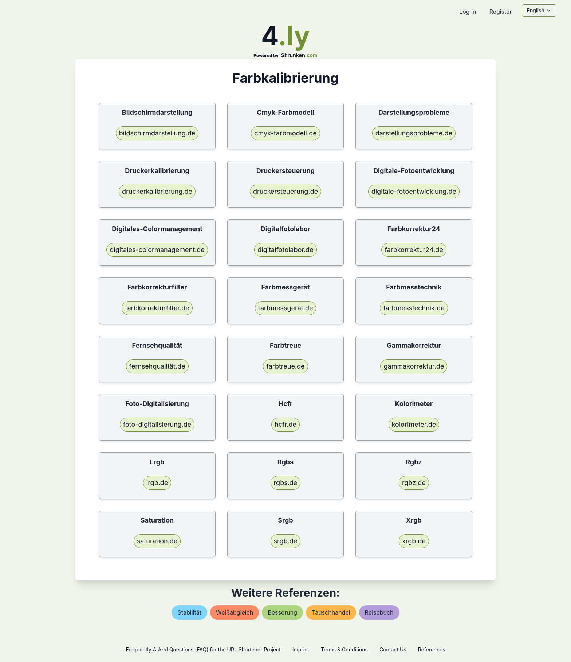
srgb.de (286, 541)
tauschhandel (331, 612)
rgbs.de (286, 482)
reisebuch (379, 612)
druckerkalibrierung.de (157, 191)
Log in (467, 11)
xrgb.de (414, 541)
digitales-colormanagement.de (157, 249)
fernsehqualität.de (157, 366)
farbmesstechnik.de (414, 308)
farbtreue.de (285, 366)
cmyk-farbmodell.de (285, 133)
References (431, 649)
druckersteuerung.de (285, 191)
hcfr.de (285, 424)
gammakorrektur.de (413, 366)
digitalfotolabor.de (285, 249)
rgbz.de (414, 482)
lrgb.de (157, 482)
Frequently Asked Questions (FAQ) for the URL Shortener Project (203, 649)
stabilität (189, 612)
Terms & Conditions (344, 649)
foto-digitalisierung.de (157, 424)
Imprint (300, 649)
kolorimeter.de (414, 424)
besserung (282, 612)
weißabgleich (234, 612)
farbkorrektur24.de (414, 249)
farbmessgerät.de (285, 308)
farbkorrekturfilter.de (157, 308)
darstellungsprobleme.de (413, 133)
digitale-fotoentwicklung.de (413, 191)
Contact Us (392, 649)
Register (500, 11)
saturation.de (157, 541)
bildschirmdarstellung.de (157, 133)
